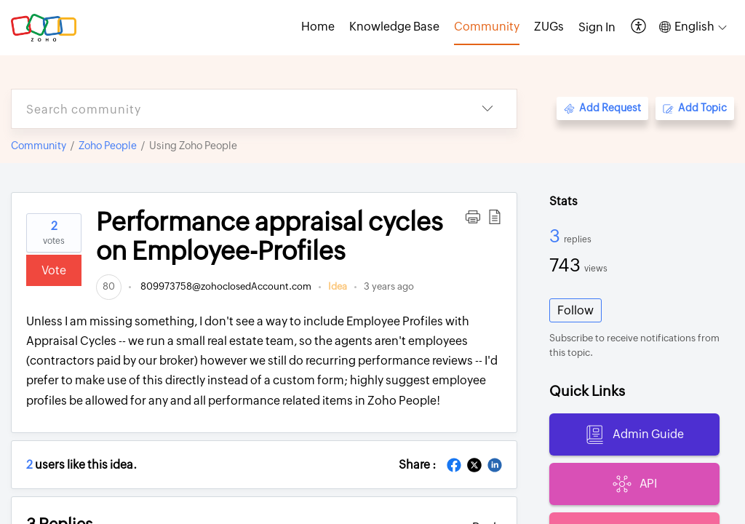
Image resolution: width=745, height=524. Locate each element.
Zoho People (108, 145)
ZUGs (549, 26)
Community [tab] (486, 26)
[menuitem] (597, 27)
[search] (235, 109)
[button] (639, 27)
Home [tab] (318, 26)
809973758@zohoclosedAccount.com (224, 286)
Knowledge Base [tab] (394, 26)
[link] (108, 286)
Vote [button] (53, 270)
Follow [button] (575, 310)
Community (38, 145)
